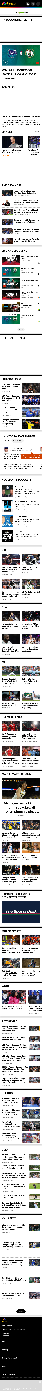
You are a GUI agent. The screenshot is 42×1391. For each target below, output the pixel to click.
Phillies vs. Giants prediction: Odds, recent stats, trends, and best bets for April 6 (11, 1136)
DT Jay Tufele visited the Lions (31, 593)
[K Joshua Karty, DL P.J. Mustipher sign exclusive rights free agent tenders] (34, 1245)
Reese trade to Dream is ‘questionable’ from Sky (12, 1007)
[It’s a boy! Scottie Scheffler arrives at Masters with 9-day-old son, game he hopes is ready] (34, 1205)
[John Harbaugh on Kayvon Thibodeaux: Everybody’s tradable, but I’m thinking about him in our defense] (34, 1262)
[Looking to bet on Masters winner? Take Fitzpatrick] (34, 1168)
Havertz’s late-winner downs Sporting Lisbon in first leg (25, 192)
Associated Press (19, 224)
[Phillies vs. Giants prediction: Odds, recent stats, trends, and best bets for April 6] (31, 1138)
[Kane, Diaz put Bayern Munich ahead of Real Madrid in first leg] (7, 212)
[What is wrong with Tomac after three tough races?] (31, 940)
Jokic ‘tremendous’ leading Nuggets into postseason (30, 649)
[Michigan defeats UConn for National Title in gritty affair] (11, 825)
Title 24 (18, 531)
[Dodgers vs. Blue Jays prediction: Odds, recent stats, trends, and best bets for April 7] (31, 1114)
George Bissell (6, 686)
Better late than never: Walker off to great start (30, 681)
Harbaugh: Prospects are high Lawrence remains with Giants (26, 230)
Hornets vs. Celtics (27, 268)
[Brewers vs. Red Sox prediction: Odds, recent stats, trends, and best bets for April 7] (31, 1102)
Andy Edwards (6, 1232)
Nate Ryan (21, 815)
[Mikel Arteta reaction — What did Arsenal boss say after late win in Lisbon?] (34, 1227)
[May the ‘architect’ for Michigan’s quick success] (31, 847)
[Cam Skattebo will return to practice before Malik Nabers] (34, 1280)
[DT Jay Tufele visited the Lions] (31, 584)
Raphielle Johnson (7, 1074)
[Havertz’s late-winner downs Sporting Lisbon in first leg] (7, 193)
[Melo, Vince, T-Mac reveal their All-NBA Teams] (31, 616)
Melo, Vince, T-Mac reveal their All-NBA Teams (30, 626)
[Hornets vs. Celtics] (11, 272)
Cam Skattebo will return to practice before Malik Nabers (14, 1279)
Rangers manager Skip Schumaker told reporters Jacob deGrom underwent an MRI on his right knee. (18, 456)
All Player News (17, 440)
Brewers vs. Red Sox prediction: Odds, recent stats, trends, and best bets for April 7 (11, 1100)
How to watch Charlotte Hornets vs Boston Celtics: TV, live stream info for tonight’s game (11, 649)
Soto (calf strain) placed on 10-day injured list (9, 705)
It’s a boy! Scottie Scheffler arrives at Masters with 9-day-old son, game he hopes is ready (14, 1205)
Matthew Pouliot (7, 1034)
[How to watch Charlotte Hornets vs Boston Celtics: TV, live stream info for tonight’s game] (11, 639)
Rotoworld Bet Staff (8, 1105)
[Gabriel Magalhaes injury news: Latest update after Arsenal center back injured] (11, 751)
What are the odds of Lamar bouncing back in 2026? (13, 1038)
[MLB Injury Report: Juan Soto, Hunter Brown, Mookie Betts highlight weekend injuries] (34, 1058)
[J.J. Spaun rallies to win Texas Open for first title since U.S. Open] (34, 1186)
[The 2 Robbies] (7, 521)
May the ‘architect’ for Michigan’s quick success (30, 857)
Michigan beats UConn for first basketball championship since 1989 (21, 807)
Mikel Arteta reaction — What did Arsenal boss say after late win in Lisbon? (14, 1227)
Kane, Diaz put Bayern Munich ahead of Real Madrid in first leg (26, 211)
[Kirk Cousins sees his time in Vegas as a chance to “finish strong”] (11, 559)
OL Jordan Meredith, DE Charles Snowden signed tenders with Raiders (10, 594)
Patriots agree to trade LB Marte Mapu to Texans (13, 1294)
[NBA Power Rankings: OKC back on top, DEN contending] (31, 400)
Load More (21, 1311)
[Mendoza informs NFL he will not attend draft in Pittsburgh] (7, 203)
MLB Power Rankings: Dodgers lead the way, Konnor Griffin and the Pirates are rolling (15, 1047)
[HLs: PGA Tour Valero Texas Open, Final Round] (34, 1197)
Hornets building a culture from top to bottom (10, 626)
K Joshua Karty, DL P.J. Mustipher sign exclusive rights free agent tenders (12, 1245)
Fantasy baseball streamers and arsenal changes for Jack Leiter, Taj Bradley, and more (14, 1080)
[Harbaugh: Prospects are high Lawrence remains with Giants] (7, 231)
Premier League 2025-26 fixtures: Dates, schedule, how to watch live (31, 736)
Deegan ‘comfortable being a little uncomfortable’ (31, 973)
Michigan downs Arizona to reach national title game (9, 880)
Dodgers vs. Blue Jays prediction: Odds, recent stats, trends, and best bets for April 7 (11, 1112)
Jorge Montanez (7, 1063)
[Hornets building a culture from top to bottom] (11, 616)
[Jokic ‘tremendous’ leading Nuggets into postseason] (31, 639)
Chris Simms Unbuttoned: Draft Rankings (30, 304)
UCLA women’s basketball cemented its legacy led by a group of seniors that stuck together (31, 835)
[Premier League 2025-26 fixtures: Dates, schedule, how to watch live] (31, 726)
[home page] (9, 4)
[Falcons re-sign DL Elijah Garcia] (31, 559)
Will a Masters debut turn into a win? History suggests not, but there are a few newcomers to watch (14, 1175)
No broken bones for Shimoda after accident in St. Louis (26, 240)
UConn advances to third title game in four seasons (30, 880)
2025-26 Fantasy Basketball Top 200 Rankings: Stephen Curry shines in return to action (15, 1069)
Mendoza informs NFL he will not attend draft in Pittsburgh (26, 202)
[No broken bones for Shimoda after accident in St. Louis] (7, 241)
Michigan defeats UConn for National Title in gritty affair (10, 835)
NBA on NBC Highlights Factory (29, 257)
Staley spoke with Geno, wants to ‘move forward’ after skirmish (26, 221)
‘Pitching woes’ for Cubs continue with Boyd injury (30, 705)
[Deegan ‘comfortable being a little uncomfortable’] (31, 963)
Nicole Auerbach (7, 427)
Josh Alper (17, 233)
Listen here (22, 496)
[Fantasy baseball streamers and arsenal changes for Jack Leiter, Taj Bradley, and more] (34, 1080)
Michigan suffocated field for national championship (10, 422)
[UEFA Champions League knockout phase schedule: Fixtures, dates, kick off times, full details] (11, 726)
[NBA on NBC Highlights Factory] (11, 260)
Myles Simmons (19, 205)
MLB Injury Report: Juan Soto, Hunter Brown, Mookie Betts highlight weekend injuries (14, 1058)
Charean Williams (7, 575)
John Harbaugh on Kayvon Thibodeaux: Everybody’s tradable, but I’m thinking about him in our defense (12, 1262)
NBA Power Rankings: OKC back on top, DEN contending (11, 398)
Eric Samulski (6, 1085)
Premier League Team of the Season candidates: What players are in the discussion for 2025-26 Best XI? (30, 761)
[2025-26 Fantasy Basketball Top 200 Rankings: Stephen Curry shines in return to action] (34, 1069)
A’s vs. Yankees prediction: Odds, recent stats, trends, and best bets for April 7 (11, 1124)
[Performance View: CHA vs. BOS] (11, 283)
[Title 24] (7, 536)
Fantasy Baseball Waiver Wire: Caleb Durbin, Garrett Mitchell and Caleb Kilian (14, 1029)
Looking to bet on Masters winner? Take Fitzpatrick (13, 1167)
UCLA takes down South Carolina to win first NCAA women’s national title (11, 857)
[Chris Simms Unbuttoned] (7, 506)
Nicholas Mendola (7, 741)
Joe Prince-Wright (19, 195)
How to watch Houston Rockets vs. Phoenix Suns (11, 386)
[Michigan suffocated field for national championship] (31, 424)
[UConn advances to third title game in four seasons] (31, 870)
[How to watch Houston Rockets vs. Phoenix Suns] (31, 388)
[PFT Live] (7, 491)
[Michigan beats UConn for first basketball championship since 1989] (21, 788)
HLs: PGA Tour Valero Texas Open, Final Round (13, 1196)
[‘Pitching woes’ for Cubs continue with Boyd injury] (31, 696)
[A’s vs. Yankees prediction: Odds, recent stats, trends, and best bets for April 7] (31, 1126)
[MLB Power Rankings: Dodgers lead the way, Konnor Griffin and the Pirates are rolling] (34, 1047)
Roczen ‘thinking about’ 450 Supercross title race (11, 950)
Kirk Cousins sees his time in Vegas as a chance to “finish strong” (11, 569)
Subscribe (6, 1333)
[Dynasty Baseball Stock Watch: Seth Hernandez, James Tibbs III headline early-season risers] (11, 671)
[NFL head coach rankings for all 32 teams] (31, 412)
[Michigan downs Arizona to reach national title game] (11, 870)
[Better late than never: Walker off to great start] (31, 671)
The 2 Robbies (21, 516)
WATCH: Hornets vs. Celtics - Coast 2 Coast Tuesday (19, 74)
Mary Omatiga (6, 391)
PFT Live (19, 486)
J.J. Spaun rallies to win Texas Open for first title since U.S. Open (14, 1186)
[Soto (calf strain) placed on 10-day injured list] (11, 696)
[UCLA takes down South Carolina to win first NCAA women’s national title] (11, 847)
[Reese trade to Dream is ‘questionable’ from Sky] (14, 997)
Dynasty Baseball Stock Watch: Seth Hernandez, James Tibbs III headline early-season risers (10, 681)
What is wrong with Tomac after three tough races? (30, 950)
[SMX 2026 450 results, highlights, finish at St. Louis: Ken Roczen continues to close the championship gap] (11, 963)
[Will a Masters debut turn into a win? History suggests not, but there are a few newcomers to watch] (34, 1175)
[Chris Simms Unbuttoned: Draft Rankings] (11, 307)
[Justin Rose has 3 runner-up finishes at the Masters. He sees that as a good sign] (34, 1157)
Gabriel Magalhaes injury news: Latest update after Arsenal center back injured (10, 761)
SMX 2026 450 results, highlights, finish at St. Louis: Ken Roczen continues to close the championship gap (9, 973)
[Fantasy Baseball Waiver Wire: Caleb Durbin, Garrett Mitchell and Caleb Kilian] (34, 1028)
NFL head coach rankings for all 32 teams (9, 410)
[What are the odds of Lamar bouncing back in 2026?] (34, 1039)
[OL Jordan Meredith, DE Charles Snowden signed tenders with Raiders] (11, 584)
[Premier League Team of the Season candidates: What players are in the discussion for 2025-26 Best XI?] (31, 751)
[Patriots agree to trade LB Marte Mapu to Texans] (34, 1295)
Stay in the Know (7, 1325)
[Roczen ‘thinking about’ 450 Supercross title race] (11, 940)
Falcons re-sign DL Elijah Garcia (30, 568)
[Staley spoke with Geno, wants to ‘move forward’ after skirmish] (7, 222)
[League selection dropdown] (6, 441)
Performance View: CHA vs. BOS (29, 281)
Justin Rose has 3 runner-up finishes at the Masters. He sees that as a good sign (13, 1157)
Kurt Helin (5, 403)
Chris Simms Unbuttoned (25, 501)
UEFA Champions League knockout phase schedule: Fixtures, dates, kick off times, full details (10, 736)
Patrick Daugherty (7, 415)
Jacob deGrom (15, 448)
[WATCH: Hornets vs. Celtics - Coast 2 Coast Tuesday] (21, 55)
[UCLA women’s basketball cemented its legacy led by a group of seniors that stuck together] (31, 825)
